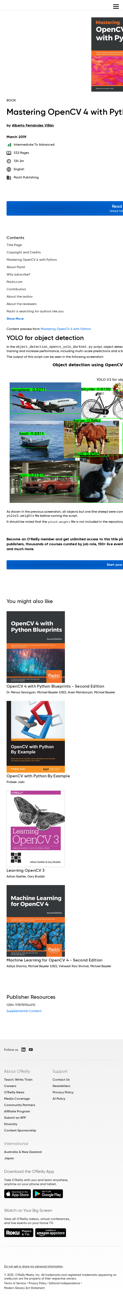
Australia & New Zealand (23, 1152)
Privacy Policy (63, 1092)
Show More (15, 318)
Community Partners (19, 1105)
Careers (10, 1086)
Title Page (14, 245)
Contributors (16, 289)
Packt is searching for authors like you (35, 311)
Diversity (10, 1124)
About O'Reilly (17, 1071)
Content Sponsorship (20, 1130)
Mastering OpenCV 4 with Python (32, 259)
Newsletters (61, 1086)
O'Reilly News (14, 1092)
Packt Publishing (26, 177)
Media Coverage (17, 1098)
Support (60, 1071)
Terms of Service (15, 1283)
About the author (20, 296)
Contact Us (61, 1079)
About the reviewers (22, 304)
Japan (9, 1158)
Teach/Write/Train (18, 1079)
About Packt (16, 267)
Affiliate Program (17, 1111)
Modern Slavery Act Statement (24, 1288)
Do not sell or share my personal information (33, 1266)
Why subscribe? (18, 274)
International (16, 1143)
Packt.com (15, 281)
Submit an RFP (15, 1117)
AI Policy (59, 1098)
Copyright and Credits (24, 252)
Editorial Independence (64, 1283)
